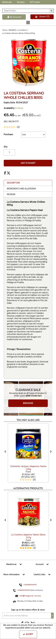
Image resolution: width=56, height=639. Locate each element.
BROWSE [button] (28, 403)
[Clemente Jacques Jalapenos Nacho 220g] (28, 444)
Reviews (11, 194)
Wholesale (7, 2)
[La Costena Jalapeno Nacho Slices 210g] (28, 512)
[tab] (28, 183)
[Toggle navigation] (28, 22)
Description (13, 183)
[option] (28, 62)
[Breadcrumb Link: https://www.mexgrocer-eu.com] (4, 30)
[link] (5, 173)
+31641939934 (23, 590)
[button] (12, 127)
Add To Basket (28, 163)
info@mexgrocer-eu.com (30, 596)
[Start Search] (51, 11)
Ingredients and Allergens (21, 188)
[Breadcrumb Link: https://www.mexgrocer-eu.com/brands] (12, 30)
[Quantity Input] (9, 153)
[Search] (25, 11)
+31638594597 (30, 585)
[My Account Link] (14, 17)
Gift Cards (35, 2)
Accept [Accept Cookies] (28, 634)
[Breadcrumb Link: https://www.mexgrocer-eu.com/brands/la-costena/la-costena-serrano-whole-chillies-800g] (18, 33)
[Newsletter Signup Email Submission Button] (52, 616)
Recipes (21, 2)
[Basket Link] (42, 16)
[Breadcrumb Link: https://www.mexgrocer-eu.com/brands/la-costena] (22, 30)
